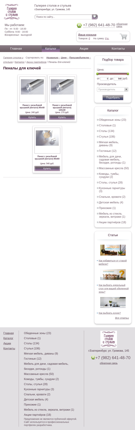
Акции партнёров (36, 62)
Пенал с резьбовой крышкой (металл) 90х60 (47, 157)
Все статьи (122, 318)
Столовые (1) (107, 125)
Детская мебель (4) (111, 202)
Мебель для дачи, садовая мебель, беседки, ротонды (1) (112, 159)
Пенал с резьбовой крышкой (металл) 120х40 (62, 107)
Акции (84, 48)
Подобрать (113, 97)
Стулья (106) (107, 136)
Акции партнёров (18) (112, 222)
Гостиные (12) (107, 150)
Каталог (50, 48)
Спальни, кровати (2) (112, 196)
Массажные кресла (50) (114, 168)
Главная (16, 48)
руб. (125, 78)
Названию (53, 57)
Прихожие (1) (107, 208)
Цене (64, 57)
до (111, 78)
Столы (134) (106, 131)
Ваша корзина (87, 34)
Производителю (80, 57)
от (98, 78)
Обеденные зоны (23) (112, 119)
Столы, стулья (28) (111, 182)
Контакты (118, 48)
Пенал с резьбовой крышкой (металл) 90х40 (32, 106)
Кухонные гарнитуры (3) (39, 389)
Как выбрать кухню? (110, 313)
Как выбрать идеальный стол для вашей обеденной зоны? (114, 288)
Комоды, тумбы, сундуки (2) (109, 175)
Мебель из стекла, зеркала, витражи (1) (112, 215)
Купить (32, 117)
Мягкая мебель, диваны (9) (109, 144)
